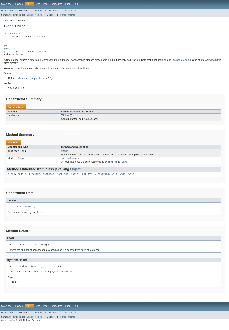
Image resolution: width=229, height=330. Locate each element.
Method (38, 15)
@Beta (7, 46)
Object (20, 56)
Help (75, 4)
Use (38, 4)
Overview (6, 4)
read (64, 154)
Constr (30, 15)
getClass (48, 178)
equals (22, 178)
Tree (45, 4)
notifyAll (88, 178)
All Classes (70, 10)
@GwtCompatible (14, 49)
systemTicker (69, 162)
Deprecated (56, 4)
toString (103, 178)
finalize (34, 178)
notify (75, 178)
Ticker (41, 53)
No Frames (51, 10)
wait (114, 178)
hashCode (62, 178)
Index (67, 4)
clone (11, 178)
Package (18, 4)
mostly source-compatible (27, 80)
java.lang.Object (12, 33)
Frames (39, 10)
